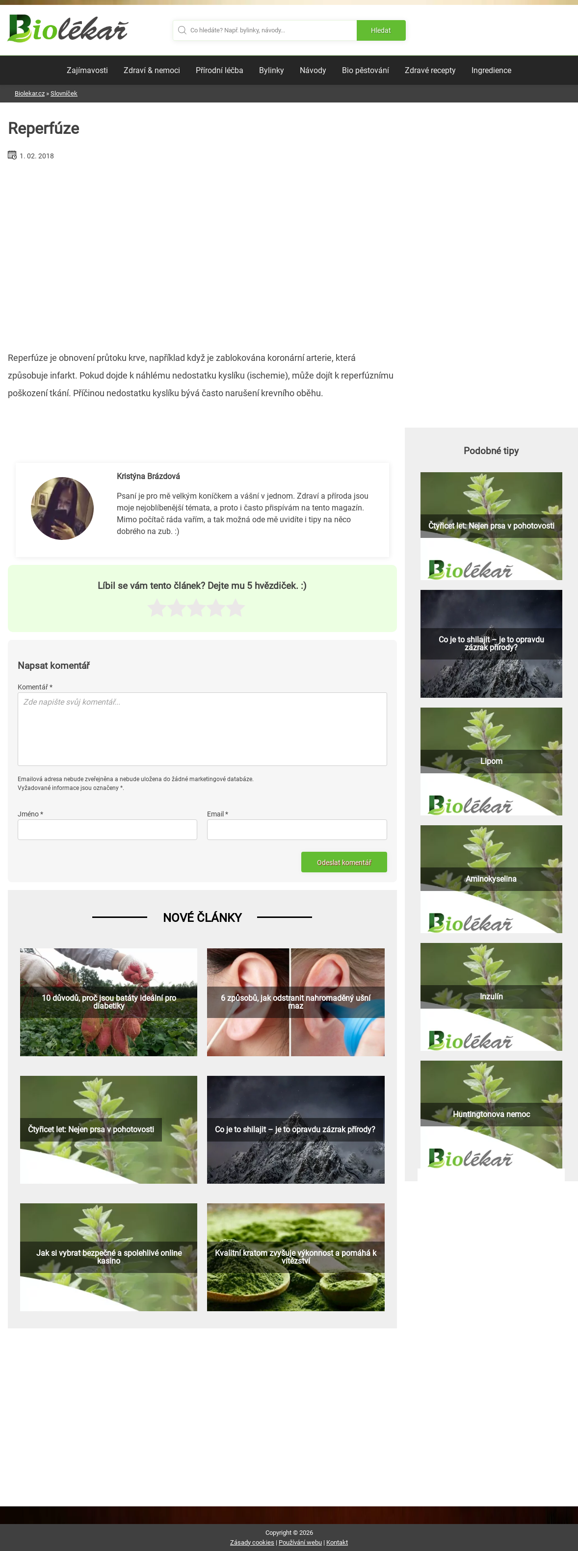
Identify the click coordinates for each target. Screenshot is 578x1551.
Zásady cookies (252, 1542)
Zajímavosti (87, 70)
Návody (313, 70)
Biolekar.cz (30, 93)
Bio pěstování (365, 70)
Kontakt (337, 1542)
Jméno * (30, 814)
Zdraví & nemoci (152, 70)
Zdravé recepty (430, 70)
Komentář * (35, 687)
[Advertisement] (202, 252)
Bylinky (271, 70)
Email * (217, 814)
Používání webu (300, 1542)
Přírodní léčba (219, 70)
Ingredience (491, 70)
